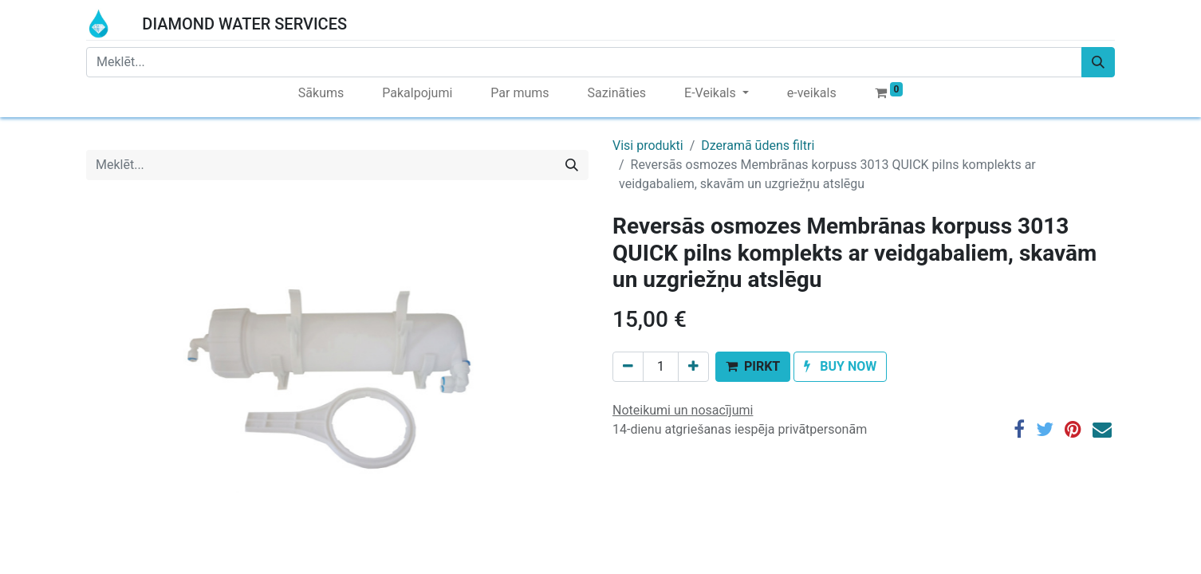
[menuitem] (321, 93)
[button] (752, 367)
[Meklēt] (1098, 62)
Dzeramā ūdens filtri (757, 145)
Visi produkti (647, 145)
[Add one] (693, 367)
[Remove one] (628, 367)
